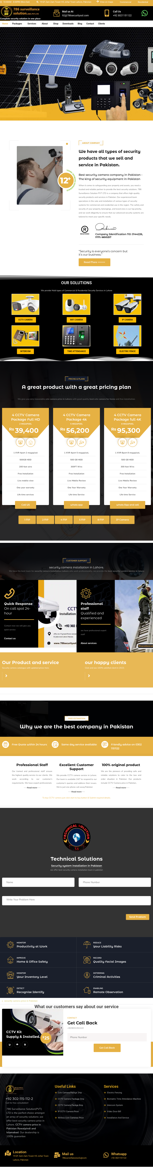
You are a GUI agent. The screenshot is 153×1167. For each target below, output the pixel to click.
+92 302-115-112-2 (19, 1099)
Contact (90, 23)
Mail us (68, 1155)
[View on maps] (97, 1)
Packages (17, 23)
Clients (101, 23)
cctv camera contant (12, 691)
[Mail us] (57, 1156)
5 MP (82, 520)
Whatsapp (119, 1155)
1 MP (27, 520)
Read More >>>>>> (94, 262)
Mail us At (67, 11)
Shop (55, 23)
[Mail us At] (56, 13)
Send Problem (137, 917)
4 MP (64, 520)
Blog (80, 23)
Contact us (10, 639)
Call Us (117, 11)
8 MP (101, 520)
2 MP (45, 520)
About (45, 23)
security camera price (13, 1070)
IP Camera (122, 520)
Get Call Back (107, 1048)
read (4, 698)
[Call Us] (106, 13)
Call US (25, 505)
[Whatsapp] (106, 1156)
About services (89, 644)
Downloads (68, 23)
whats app (76, 505)
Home (5, 23)
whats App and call (127, 505)
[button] (17, 24)
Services (32, 23)
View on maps (106, 2)
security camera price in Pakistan (21, 1001)
